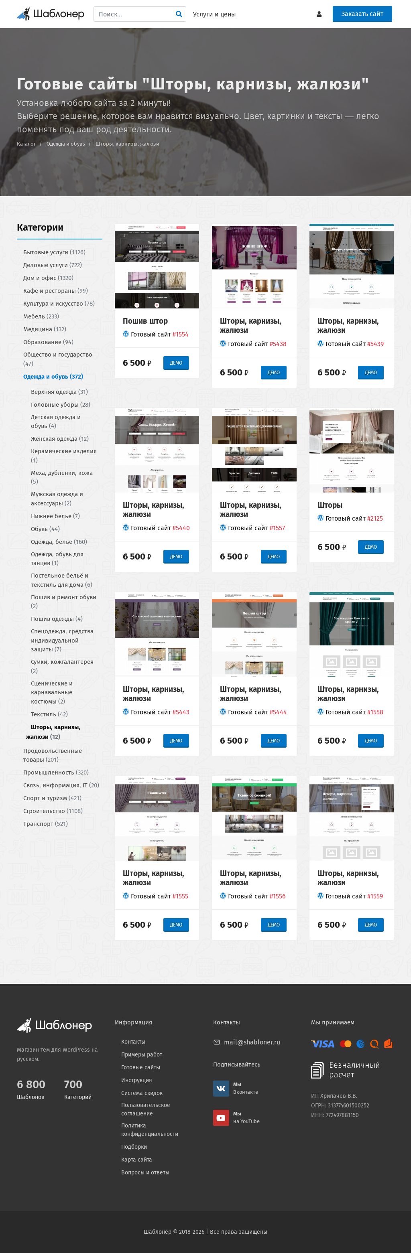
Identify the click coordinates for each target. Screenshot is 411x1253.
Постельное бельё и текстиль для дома (61, 580)
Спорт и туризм (52, 798)
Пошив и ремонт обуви (63, 601)
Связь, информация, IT (61, 785)
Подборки (134, 1147)
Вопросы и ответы (145, 1172)
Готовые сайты (140, 1067)
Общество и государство (57, 359)
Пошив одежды (57, 618)
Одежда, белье (59, 541)
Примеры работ (141, 1054)
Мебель (41, 316)
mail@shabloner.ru (252, 1042)
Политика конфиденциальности (149, 1129)
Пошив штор (145, 320)
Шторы (329, 504)
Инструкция (136, 1080)
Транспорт (45, 823)
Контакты (133, 1041)
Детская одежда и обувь (56, 421)
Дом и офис (48, 278)
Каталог (26, 144)
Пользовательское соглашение (145, 1109)
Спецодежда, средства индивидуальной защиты (62, 640)
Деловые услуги (52, 265)
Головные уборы (60, 404)
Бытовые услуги (54, 252)
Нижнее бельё (55, 515)
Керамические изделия (64, 456)
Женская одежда (60, 438)
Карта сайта (136, 1159)
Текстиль (49, 714)
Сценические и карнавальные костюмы (52, 692)
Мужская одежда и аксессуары (57, 499)
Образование (48, 342)
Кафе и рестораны (55, 290)
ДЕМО (176, 363)
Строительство (53, 811)
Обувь (45, 528)
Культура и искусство (59, 303)
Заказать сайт (362, 14)
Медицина (44, 329)
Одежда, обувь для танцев (57, 558)
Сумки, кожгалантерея (62, 666)
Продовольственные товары (52, 755)
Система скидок (142, 1093)
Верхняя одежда (59, 391)
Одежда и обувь (66, 144)
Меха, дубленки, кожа (62, 477)
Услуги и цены (214, 14)
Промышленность (56, 772)
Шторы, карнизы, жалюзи (127, 144)
